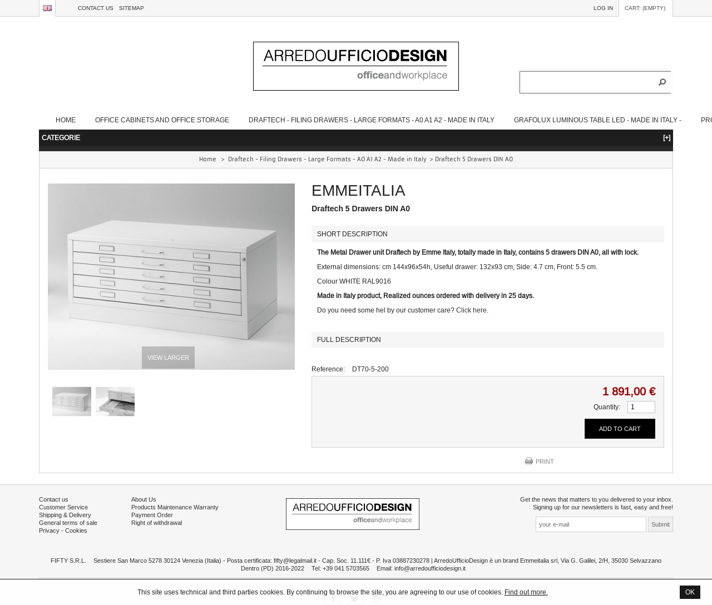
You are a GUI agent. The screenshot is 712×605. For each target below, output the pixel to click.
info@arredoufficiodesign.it (430, 568)
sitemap (131, 8)
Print (545, 461)
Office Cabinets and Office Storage (162, 120)
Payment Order (152, 515)
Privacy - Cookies (63, 530)
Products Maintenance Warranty (175, 507)
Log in (603, 8)
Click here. (472, 310)
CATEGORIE (356, 137)
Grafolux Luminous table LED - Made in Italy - (597, 120)
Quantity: (607, 407)
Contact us (95, 8)
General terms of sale (68, 523)
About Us (143, 499)
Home (66, 120)
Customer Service (63, 507)
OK (690, 592)
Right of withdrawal (156, 523)
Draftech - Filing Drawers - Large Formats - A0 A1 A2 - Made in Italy (372, 120)
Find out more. (526, 592)
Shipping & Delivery (65, 515)
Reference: (328, 369)
